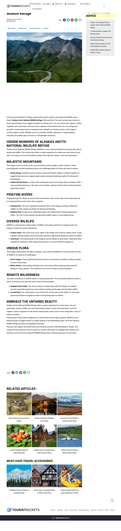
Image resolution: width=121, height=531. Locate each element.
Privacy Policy (73, 510)
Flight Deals (22, 28)
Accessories (76, 3)
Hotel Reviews (103, 3)
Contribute (60, 510)
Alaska (46, 28)
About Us (53, 510)
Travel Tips (63, 3)
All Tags (112, 510)
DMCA (106, 510)
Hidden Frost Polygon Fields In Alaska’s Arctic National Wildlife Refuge (100, 25)
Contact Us (94, 510)
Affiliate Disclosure (84, 510)
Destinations (41, 3)
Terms (66, 510)
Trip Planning (89, 3)
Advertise (100, 510)
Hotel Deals (11, 28)
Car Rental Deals (35, 28)
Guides (53, 3)
